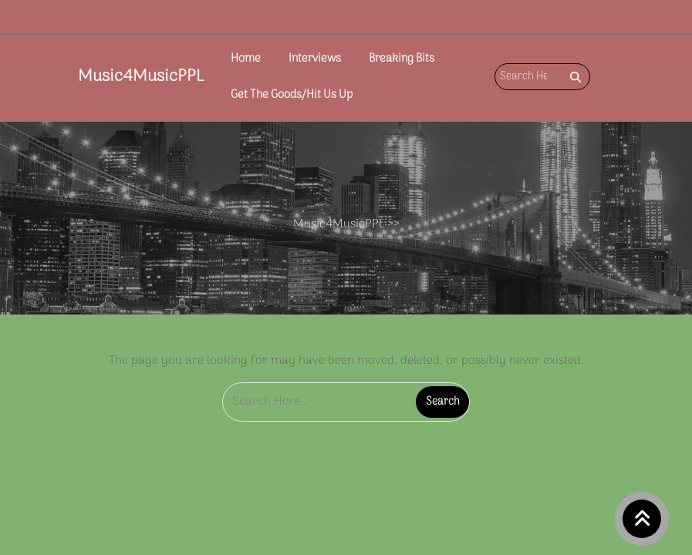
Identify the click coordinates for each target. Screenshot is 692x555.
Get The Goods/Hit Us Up (292, 95)
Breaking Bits (401, 59)
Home (246, 59)
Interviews (315, 59)
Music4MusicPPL (141, 76)
